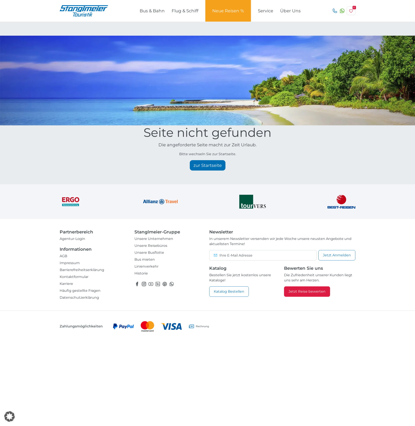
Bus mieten (144, 259)
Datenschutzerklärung (79, 297)
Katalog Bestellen (229, 291)
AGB (63, 256)
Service (265, 10)
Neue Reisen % (228, 10)
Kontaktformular (74, 277)
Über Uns (290, 10)
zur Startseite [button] (207, 165)
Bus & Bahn (152, 10)
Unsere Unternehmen (153, 239)
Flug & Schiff (185, 10)
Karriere (66, 284)
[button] (9, 416)
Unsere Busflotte (149, 252)
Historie (141, 273)
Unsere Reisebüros (150, 246)
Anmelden (337, 255)
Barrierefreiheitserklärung (82, 270)
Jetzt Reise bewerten (307, 291)
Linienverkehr (146, 266)
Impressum (70, 263)
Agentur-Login (72, 239)
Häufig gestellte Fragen (80, 291)
